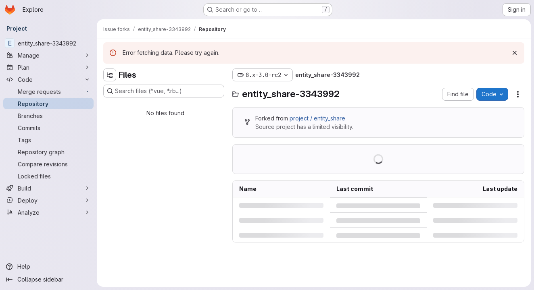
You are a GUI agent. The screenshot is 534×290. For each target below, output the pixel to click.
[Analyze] (48, 212)
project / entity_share (317, 118)
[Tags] (48, 139)
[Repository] (48, 103)
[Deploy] (48, 200)
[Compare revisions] (48, 164)
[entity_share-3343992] (48, 43)
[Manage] (48, 55)
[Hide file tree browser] (109, 74)
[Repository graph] (48, 151)
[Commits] (48, 127)
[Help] (48, 266)
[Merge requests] (48, 91)
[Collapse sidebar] (48, 279)
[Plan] (48, 67)
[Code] (48, 79)
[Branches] (48, 115)
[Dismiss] (514, 53)
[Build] (48, 188)
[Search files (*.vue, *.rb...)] (163, 91)
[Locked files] (48, 176)
